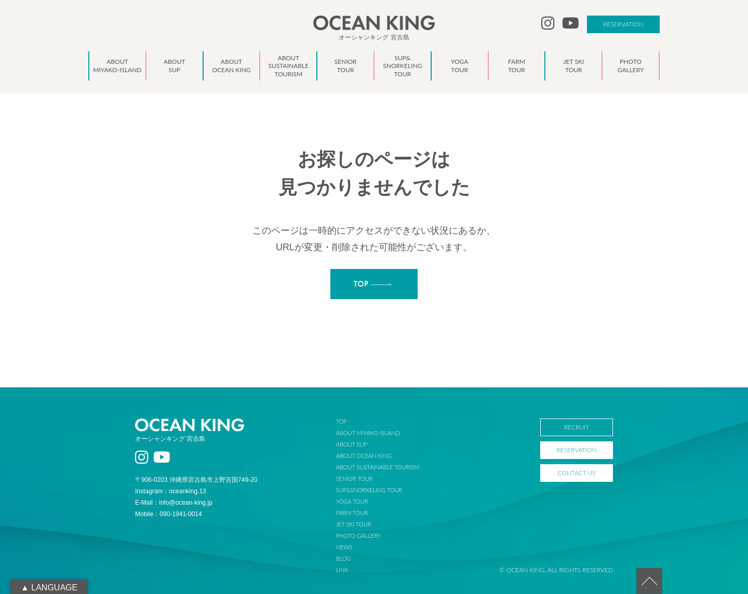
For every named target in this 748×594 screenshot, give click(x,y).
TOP (341, 421)
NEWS (344, 547)
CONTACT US (576, 473)
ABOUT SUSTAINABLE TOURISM (377, 467)
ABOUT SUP (351, 444)
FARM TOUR (352, 512)
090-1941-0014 (180, 514)
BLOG (343, 558)
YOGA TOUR (352, 501)
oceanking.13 (187, 491)
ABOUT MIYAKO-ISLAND (368, 432)
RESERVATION (623, 24)
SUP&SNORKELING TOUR (369, 490)
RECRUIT (576, 427)
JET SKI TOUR (353, 524)
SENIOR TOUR (354, 478)
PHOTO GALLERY (358, 535)
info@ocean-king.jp (185, 502)
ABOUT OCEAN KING (364, 455)
